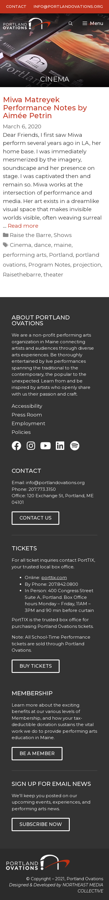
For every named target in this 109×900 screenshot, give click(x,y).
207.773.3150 (42, 489)
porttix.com (54, 577)
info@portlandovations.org (55, 482)
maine (63, 245)
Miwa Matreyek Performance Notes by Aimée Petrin (45, 107)
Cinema (20, 245)
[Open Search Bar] (70, 23)
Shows (63, 235)
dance (42, 245)
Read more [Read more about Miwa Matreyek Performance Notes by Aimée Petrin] (23, 225)
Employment (28, 423)
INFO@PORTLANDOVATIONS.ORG (68, 6)
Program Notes (49, 264)
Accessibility (27, 406)
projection (87, 264)
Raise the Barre (30, 235)
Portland (61, 255)
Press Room (27, 415)
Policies (21, 432)
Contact (16, 6)
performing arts (25, 255)
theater (53, 274)
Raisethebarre (22, 274)
